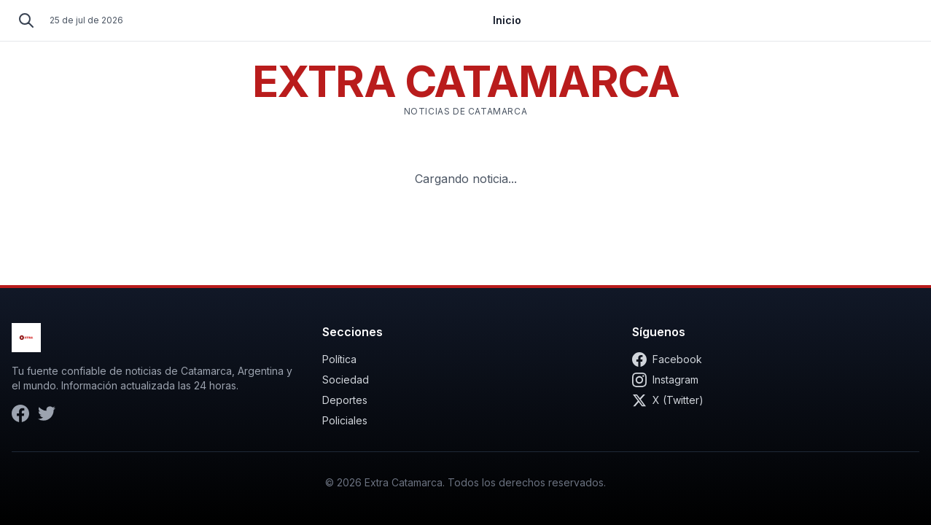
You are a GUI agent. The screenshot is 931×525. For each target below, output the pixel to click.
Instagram (665, 380)
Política (339, 359)
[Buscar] (26, 20)
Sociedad (345, 379)
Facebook (667, 359)
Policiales (344, 420)
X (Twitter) (668, 400)
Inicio (507, 20)
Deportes (344, 400)
